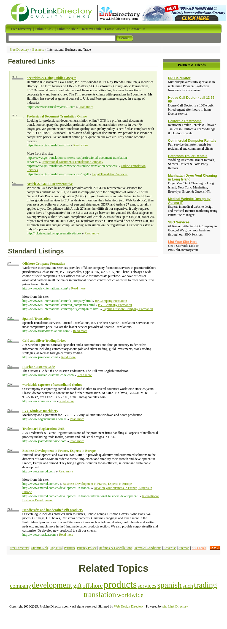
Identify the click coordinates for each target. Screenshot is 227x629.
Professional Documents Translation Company (72, 162)
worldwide (130, 595)
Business (38, 49)
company (20, 585)
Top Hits (56, 548)
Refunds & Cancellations (115, 548)
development (52, 585)
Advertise (169, 548)
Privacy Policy (86, 548)
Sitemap (184, 548)
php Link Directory (175, 606)
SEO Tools (199, 548)
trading (205, 584)
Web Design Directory (129, 606)
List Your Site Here (182, 242)
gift (77, 585)
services (146, 585)
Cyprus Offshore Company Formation (127, 309)
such (188, 586)
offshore (92, 585)
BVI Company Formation (115, 305)
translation (100, 594)
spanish (169, 585)
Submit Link (39, 548)
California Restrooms (184, 121)
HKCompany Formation (111, 301)
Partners (69, 548)
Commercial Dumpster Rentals (192, 141)
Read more (86, 107)
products (120, 584)
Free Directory (19, 49)
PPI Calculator (179, 78)
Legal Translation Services (110, 174)
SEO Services (179, 222)
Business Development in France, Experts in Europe (97, 484)
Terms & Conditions (147, 548)
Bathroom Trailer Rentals (187, 156)
